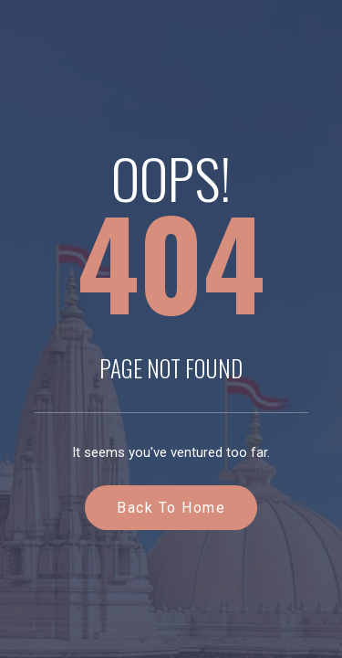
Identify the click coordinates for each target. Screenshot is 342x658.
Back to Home (171, 507)
